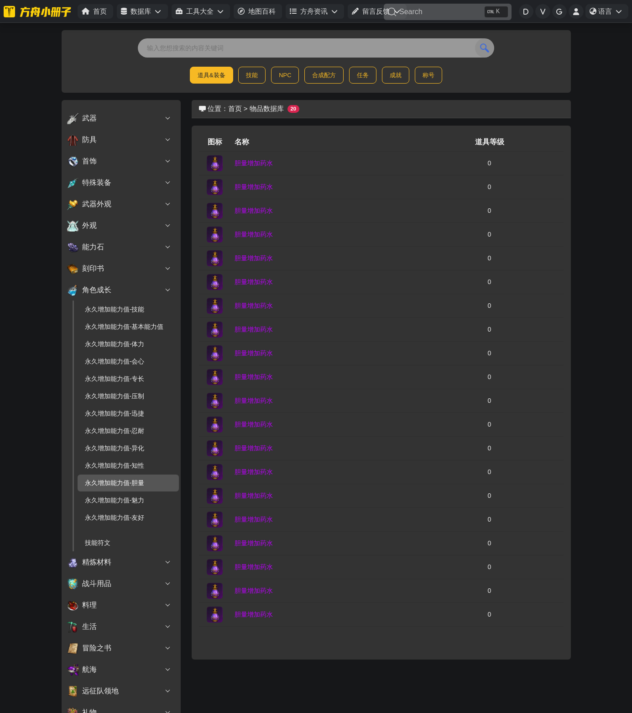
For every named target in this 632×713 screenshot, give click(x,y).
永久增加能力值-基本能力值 (124, 326)
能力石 (119, 247)
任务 (363, 75)
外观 (119, 225)
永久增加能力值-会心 (115, 361)
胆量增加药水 (254, 163)
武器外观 (119, 204)
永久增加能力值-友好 (115, 517)
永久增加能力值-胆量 (115, 482)
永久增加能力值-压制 (115, 396)
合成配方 (324, 75)
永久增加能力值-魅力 (115, 500)
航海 (119, 669)
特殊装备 (119, 183)
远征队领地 (119, 691)
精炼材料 (119, 562)
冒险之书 (119, 648)
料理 (119, 605)
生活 (119, 627)
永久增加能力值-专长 (115, 378)
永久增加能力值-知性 (115, 465)
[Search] (448, 12)
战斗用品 (119, 584)
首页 (235, 108)
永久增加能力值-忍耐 (115, 430)
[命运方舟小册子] (39, 11)
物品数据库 (267, 108)
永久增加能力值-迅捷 (115, 413)
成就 (396, 75)
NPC (285, 75)
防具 (119, 140)
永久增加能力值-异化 (115, 448)
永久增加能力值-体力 (115, 344)
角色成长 (119, 290)
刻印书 (119, 268)
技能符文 (97, 542)
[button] (142, 11)
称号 (428, 75)
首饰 (119, 161)
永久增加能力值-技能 (115, 309)
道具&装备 (211, 75)
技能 (252, 75)
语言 (608, 12)
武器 (119, 118)
